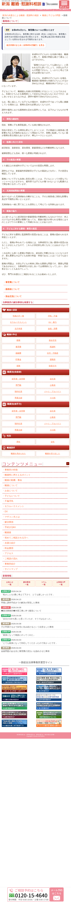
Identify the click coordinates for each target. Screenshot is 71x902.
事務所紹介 (10, 564)
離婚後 (8, 532)
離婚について (11, 485)
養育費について (13, 282)
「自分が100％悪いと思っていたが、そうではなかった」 (27, 619)
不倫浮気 (9, 501)
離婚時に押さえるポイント (17, 475)
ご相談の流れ (11, 558)
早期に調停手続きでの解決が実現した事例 (20, 602)
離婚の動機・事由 (13, 480)
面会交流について (14, 296)
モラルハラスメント (14, 506)
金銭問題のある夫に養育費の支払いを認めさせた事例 (25, 651)
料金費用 (9, 548)
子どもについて (12, 496)
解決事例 (9, 522)
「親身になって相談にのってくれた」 (18, 635)
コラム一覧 (43, 583)
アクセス (9, 553)
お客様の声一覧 (61, 583)
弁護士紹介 (10, 543)
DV (6, 511)
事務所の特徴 (11, 470)
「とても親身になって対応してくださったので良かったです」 (29, 643)
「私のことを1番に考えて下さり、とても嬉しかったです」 (27, 594)
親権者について (13, 289)
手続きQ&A (10, 527)
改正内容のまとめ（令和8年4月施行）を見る (25, 45)
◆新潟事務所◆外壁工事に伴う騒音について (21, 611)
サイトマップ (11, 569)
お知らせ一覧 (9, 583)
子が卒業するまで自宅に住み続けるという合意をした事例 (27, 627)
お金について (11, 490)
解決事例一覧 (26, 583)
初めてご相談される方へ (16, 538)
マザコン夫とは (12, 517)
